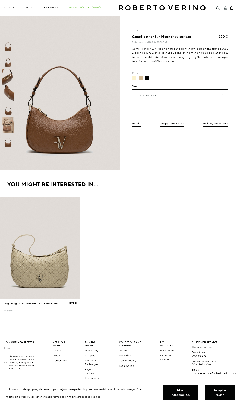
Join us (123, 350)
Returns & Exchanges (91, 362)
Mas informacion (180, 393)
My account (167, 350)
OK (33, 348)
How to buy (91, 350)
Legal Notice (126, 365)
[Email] (17, 348)
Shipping (90, 355)
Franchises (125, 355)
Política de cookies (89, 396)
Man (29, 7)
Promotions (92, 378)
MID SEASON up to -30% (85, 7)
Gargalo (57, 355)
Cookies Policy (128, 360)
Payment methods (90, 371)
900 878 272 (199, 355)
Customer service (202, 346)
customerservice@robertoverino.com (214, 373)
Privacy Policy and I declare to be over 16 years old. (22, 365)
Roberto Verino (162, 8)
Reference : (139, 42)
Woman (9, 7)
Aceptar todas (220, 393)
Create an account (166, 357)
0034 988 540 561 (202, 364)
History (57, 350)
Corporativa (60, 360)
